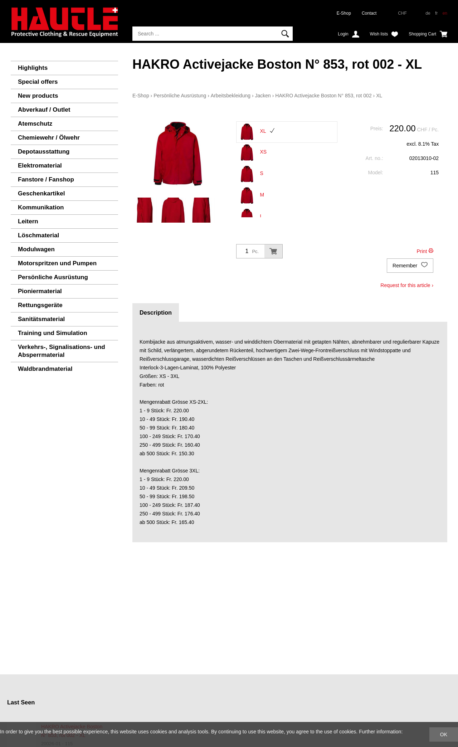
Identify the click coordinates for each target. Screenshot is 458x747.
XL (379, 95)
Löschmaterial (38, 235)
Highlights (33, 67)
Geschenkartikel (41, 193)
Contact (369, 13)
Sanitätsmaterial (41, 319)
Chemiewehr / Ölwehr (49, 137)
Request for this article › (406, 285)
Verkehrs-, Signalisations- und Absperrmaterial (61, 351)
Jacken (263, 95)
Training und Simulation (52, 333)
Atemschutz (35, 123)
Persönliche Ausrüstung (53, 277)
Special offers (38, 81)
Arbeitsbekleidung (230, 95)
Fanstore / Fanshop (46, 179)
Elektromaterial (40, 165)
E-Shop (344, 13)
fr (436, 13)
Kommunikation (41, 207)
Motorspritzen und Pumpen (57, 263)
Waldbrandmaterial (45, 368)
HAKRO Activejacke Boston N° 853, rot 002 (323, 95)
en (445, 13)
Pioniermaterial (40, 291)
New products (38, 95)
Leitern (28, 221)
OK (443, 734)
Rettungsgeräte (40, 305)
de (427, 13)
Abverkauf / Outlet (44, 109)
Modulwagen (36, 249)
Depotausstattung (44, 151)
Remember (410, 265)
